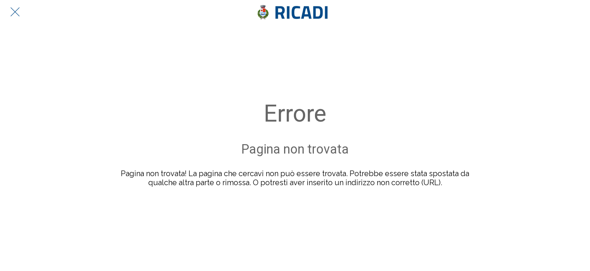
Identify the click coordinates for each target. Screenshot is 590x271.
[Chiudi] (15, 12)
